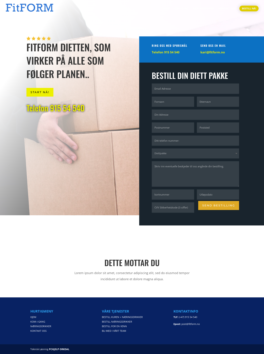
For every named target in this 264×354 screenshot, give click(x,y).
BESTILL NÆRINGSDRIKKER (117, 321)
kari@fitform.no (213, 52)
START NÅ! (40, 92)
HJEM (166, 8)
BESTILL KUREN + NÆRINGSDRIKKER (122, 317)
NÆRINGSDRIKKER (203, 8)
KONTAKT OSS (227, 8)
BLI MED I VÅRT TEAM (114, 330)
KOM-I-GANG (180, 8)
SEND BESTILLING (219, 205)
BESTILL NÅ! (249, 8)
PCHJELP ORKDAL (59, 349)
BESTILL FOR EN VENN (114, 326)
